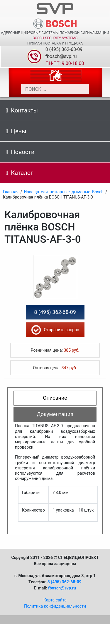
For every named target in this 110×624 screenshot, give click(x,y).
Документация (55, 414)
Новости (20, 152)
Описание (55, 398)
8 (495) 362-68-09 (64, 49)
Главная (10, 191)
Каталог (19, 172)
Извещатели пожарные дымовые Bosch (64, 191)
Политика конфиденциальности (55, 606)
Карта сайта (55, 600)
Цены (16, 131)
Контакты (22, 110)
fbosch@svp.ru (61, 56)
